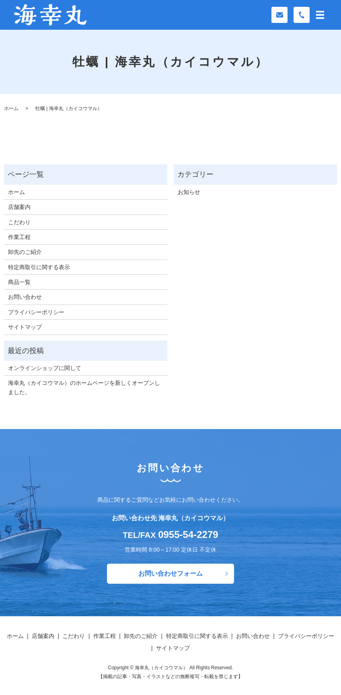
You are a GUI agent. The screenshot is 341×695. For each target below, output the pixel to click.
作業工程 (19, 237)
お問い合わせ (25, 297)
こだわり (19, 222)
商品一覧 (19, 282)
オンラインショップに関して (44, 368)
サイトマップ (25, 327)
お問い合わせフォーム (170, 573)
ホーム (11, 108)
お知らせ (189, 192)
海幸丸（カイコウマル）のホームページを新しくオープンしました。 (84, 387)
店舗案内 (19, 207)
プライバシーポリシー (36, 312)
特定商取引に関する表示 (39, 267)
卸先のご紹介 (25, 252)
